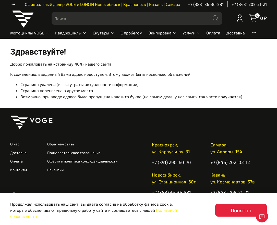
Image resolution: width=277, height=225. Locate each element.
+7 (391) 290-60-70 (171, 162)
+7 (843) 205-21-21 (249, 4)
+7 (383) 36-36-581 (206, 4)
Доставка (235, 32)
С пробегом (131, 32)
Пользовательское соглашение (74, 153)
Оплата (213, 32)
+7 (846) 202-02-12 (230, 162)
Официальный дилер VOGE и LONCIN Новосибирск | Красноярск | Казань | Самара (102, 4)
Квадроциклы (71, 32)
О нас (14, 144)
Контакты (18, 170)
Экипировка (162, 32)
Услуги (191, 32)
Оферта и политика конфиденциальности (82, 161)
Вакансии (55, 170)
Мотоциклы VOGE (29, 32)
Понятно (241, 210)
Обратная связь (60, 144)
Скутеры (103, 32)
